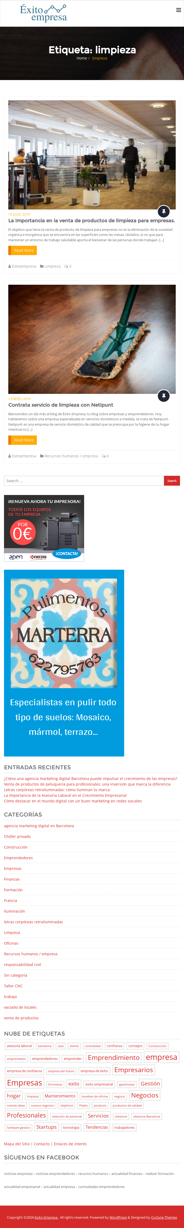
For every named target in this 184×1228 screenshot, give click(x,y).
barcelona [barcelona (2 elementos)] (45, 1046)
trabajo (10, 996)
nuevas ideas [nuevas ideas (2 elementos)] (16, 1105)
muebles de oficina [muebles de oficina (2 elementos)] (95, 1096)
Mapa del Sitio (17, 1143)
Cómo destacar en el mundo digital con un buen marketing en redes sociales (73, 800)
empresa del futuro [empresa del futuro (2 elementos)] (61, 1071)
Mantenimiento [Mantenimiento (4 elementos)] (60, 1096)
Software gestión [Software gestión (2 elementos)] (18, 1128)
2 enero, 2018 (19, 399)
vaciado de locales (20, 1007)
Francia (10, 900)
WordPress (118, 1217)
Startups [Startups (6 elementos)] (46, 1126)
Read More (24, 250)
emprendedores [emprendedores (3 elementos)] (45, 1058)
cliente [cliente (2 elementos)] (74, 1046)
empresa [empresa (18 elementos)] (161, 1057)
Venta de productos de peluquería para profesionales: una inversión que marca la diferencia (87, 784)
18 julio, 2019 (19, 214)
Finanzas (12, 879)
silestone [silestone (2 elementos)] (121, 1116)
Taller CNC (13, 985)
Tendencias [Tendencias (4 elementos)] (96, 1127)
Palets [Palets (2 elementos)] (83, 1105)
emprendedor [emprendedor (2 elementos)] (16, 1059)
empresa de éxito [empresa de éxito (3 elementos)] (94, 1070)
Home (82, 58)
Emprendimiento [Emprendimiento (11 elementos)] (114, 1057)
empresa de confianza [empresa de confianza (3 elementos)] (24, 1070)
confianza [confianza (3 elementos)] (114, 1045)
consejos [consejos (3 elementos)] (135, 1045)
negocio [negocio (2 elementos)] (119, 1096)
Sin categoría (15, 975)
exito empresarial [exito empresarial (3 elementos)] (99, 1084)
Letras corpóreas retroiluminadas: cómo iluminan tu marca (57, 789)
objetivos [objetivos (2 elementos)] (66, 1105)
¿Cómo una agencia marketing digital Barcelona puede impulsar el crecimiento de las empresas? (90, 778)
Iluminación (14, 911)
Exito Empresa (46, 1217)
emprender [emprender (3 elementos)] (73, 1058)
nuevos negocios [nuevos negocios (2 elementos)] (42, 1105)
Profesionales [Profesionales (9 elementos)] (26, 1115)
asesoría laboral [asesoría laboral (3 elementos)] (19, 1045)
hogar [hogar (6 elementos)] (14, 1095)
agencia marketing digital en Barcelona (39, 825)
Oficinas (11, 943)
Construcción (16, 847)
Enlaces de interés (70, 1143)
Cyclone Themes (164, 1217)
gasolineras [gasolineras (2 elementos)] (127, 1084)
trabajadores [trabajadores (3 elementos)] (124, 1127)
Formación (13, 889)
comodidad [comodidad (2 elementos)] (93, 1046)
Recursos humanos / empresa (71, 455)
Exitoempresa (24, 266)
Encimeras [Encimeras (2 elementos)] (55, 1084)
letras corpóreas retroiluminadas (33, 921)
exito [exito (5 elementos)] (73, 1083)
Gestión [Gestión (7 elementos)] (150, 1083)
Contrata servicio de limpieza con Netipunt (60, 405)
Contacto (42, 1143)
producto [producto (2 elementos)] (100, 1105)
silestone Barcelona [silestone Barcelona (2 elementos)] (146, 1116)
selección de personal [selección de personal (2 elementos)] (67, 1116)
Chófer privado (17, 836)
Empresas (13, 868)
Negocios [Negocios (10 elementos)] (144, 1095)
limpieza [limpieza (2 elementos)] (32, 1096)
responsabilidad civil (22, 964)
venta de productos (21, 1017)
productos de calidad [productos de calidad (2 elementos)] (127, 1105)
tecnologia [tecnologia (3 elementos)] (71, 1127)
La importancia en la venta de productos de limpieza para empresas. (91, 221)
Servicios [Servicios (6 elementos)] (98, 1115)
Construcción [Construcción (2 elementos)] (157, 1046)
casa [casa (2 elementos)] (61, 1046)
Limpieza (53, 266)
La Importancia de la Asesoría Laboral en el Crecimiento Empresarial (65, 795)
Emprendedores (18, 857)
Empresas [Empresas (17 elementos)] (24, 1082)
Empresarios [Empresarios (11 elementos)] (133, 1069)
